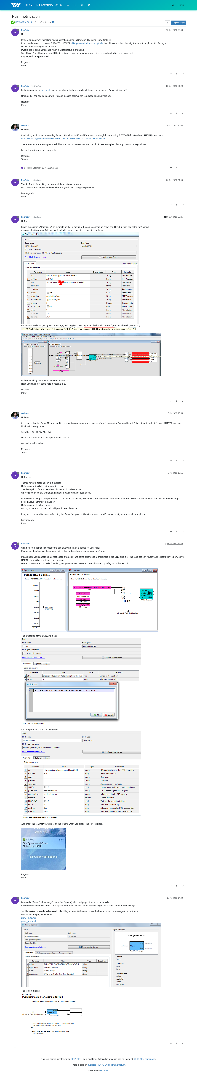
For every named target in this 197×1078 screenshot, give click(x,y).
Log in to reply (179, 23)
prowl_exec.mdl (28, 918)
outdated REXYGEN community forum (106, 1065)
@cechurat (36, 180)
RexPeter (25, 30)
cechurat (25, 125)
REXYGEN (76, 1059)
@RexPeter (36, 86)
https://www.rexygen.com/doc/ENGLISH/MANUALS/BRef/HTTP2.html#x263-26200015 (63, 138)
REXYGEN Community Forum (43, 5)
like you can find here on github (87, 43)
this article (46, 90)
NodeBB (104, 1070)
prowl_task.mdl (28, 921)
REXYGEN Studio (24, 22)
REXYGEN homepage (144, 1059)
